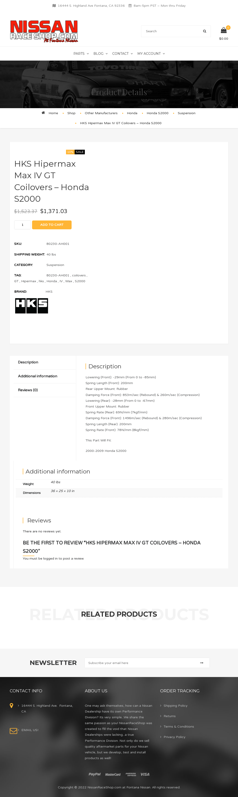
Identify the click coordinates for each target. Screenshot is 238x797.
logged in (50, 558)
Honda (132, 113)
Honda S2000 (158, 113)
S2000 (80, 281)
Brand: (20, 292)
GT (16, 281)
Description (28, 362)
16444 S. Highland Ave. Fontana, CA (47, 708)
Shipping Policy (176, 706)
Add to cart (51, 225)
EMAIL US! (29, 730)
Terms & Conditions (179, 727)
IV (61, 281)
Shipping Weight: (29, 254)
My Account (149, 54)
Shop (71, 113)
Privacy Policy (174, 737)
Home (53, 113)
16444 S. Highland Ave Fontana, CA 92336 (91, 6)
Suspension (186, 113)
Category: (23, 265)
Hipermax (28, 281)
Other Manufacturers (101, 113)
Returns (170, 716)
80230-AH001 (57, 275)
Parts (79, 54)
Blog (98, 54)
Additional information (37, 376)
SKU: (18, 244)
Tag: (17, 275)
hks (41, 281)
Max (68, 281)
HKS (49, 292)
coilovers (79, 275)
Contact (120, 54)
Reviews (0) (28, 390)
